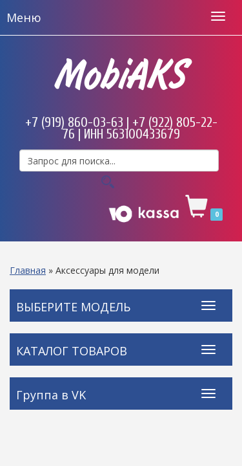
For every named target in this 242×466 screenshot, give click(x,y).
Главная (28, 270)
